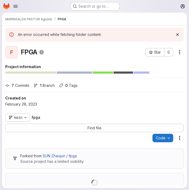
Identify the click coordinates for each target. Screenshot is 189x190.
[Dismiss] (177, 34)
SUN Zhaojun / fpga (60, 156)
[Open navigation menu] (15, 6)
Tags (68, 85)
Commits (17, 85)
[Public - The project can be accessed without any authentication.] (41, 52)
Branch (44, 85)
